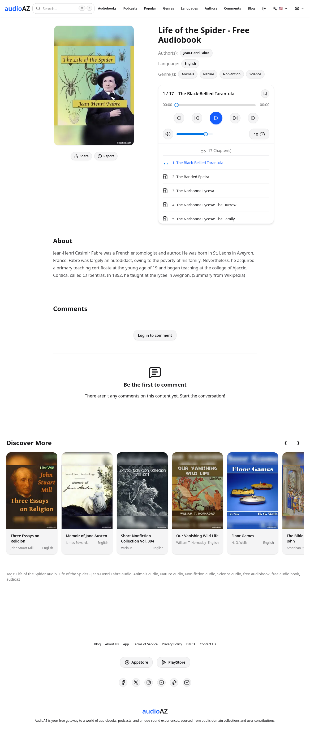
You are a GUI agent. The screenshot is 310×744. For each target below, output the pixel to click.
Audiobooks (107, 8)
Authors (211, 8)
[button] (280, 8)
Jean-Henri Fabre (196, 53)
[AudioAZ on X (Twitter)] (136, 682)
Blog (251, 8)
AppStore (136, 662)
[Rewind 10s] (197, 118)
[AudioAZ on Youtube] (161, 682)
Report (106, 156)
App (126, 644)
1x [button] (259, 134)
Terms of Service (145, 644)
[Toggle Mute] (168, 134)
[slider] (176, 105)
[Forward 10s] (235, 118)
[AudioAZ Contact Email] (187, 682)
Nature (208, 74)
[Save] (265, 93)
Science (255, 74)
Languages (189, 8)
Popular (150, 8)
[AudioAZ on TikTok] (174, 682)
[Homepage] (17, 8)
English (190, 63)
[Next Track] (253, 118)
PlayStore (173, 662)
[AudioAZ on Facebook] (123, 682)
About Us (112, 644)
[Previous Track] (179, 118)
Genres (168, 8)
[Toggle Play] (216, 118)
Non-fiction (231, 74)
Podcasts (130, 8)
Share (81, 156)
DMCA (191, 644)
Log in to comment (155, 335)
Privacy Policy (172, 644)
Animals (188, 74)
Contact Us (208, 644)
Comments (232, 8)
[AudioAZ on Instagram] (148, 682)
